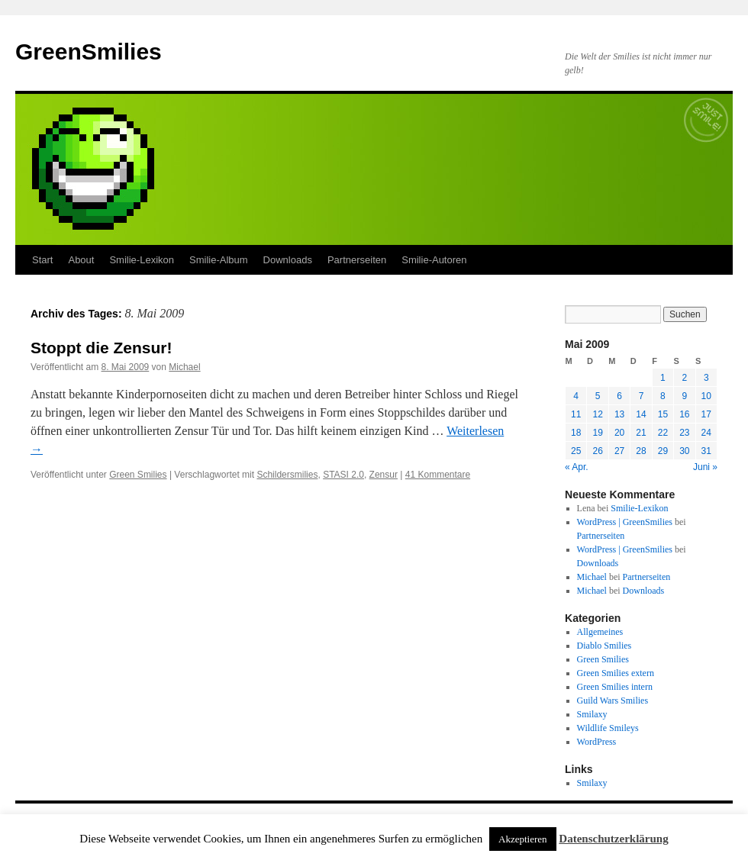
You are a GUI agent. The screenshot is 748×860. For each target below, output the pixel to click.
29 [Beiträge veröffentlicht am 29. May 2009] (663, 451)
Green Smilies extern (615, 673)
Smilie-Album (218, 260)
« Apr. (576, 467)
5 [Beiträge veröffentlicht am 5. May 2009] (598, 396)
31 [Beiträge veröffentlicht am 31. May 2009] (706, 451)
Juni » (705, 467)
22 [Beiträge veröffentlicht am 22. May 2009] (663, 432)
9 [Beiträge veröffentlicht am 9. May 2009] (684, 396)
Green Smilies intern (615, 686)
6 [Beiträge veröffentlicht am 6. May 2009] (619, 396)
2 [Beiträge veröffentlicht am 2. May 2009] (684, 377)
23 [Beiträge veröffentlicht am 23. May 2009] (684, 432)
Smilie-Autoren (433, 260)
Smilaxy (592, 714)
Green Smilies (137, 474)
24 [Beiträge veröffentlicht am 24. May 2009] (706, 432)
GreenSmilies (88, 51)
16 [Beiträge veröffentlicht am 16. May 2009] (684, 414)
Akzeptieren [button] (522, 839)
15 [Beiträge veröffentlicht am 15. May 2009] (663, 414)
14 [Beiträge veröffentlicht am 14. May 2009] (641, 414)
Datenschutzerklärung (613, 839)
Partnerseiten (356, 260)
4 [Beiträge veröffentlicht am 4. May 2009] (576, 396)
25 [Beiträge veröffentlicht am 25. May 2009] (576, 451)
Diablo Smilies (604, 645)
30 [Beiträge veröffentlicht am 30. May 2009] (684, 451)
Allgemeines (600, 631)
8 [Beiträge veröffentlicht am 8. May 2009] (663, 396)
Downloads (287, 260)
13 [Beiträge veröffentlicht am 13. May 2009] (619, 414)
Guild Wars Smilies (612, 700)
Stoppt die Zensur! (101, 347)
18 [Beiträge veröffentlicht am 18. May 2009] (576, 432)
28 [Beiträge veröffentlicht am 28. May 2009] (641, 451)
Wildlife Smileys (608, 728)
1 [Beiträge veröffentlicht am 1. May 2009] (663, 377)
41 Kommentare (437, 474)
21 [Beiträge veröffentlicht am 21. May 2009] (641, 432)
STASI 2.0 (343, 474)
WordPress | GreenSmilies (624, 522)
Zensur (383, 474)
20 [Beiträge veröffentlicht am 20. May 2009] (619, 432)
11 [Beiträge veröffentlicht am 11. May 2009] (576, 414)
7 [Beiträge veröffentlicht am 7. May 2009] (641, 396)
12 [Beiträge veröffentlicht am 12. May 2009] (597, 414)
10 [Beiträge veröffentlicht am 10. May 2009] (706, 396)
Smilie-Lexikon (141, 260)
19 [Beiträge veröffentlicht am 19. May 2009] (597, 432)
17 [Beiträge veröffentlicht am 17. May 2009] (706, 414)
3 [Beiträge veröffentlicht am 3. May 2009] (706, 377)
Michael (184, 367)
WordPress (597, 741)
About (81, 260)
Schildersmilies (287, 474)
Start (42, 260)
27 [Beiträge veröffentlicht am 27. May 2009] (619, 451)
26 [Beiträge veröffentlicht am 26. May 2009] (597, 451)
